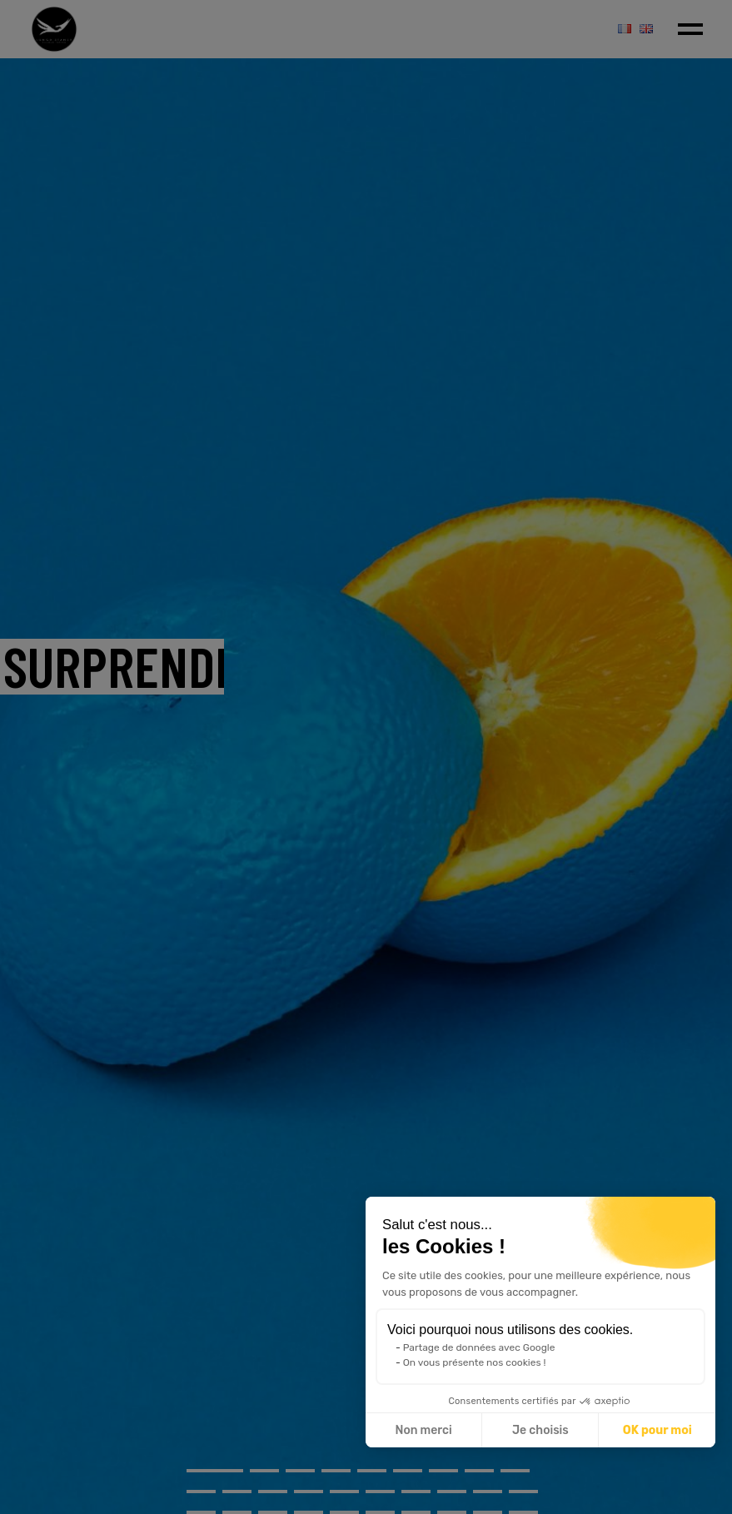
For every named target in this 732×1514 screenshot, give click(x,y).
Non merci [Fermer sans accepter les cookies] (423, 1430)
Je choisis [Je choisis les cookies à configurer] (540, 1430)
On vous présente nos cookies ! (474, 1362)
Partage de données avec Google (479, 1347)
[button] (691, 1496)
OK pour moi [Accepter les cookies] (657, 1430)
